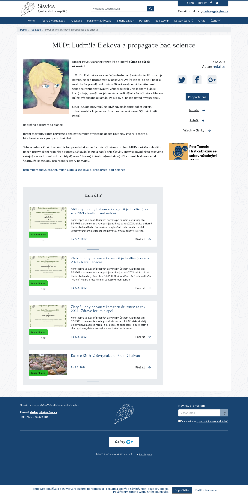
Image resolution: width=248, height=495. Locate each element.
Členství (215, 20)
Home (31, 20)
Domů (23, 29)
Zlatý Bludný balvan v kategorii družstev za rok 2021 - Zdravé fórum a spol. (108, 309)
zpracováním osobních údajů (212, 421)
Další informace (206, 490)
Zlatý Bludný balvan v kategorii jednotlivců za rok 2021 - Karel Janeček (110, 260)
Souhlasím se (204, 421)
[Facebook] (211, 2)
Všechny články (197, 130)
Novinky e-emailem (191, 405)
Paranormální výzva (99, 20)
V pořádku (182, 490)
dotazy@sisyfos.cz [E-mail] (216, 11)
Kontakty (202, 3)
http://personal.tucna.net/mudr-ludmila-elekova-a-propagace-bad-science (74, 169)
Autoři (197, 120)
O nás (201, 20)
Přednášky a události (52, 20)
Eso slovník (162, 20)
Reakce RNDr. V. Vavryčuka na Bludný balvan (105, 355)
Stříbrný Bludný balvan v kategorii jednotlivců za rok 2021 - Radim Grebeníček (109, 211)
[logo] (29, 8)
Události (36, 29)
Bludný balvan (125, 20)
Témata (197, 110)
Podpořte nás (197, 97)
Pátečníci (144, 20)
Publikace (76, 20)
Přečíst (143, 239)
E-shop (191, 3)
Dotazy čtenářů (183, 20)
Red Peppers (145, 454)
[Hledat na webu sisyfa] (119, 8)
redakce (219, 66)
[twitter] (217, 2)
